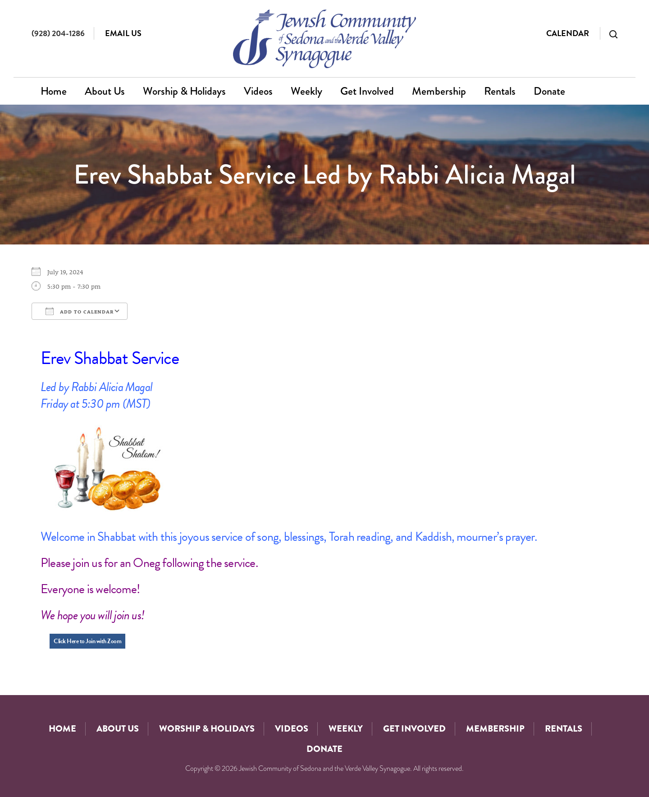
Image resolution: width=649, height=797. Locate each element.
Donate (549, 91)
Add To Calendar (80, 311)
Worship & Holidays (184, 91)
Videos (258, 91)
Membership (439, 91)
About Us (105, 91)
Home (54, 91)
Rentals (500, 91)
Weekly (306, 91)
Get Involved (367, 91)
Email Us (123, 33)
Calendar (567, 33)
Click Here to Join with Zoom (87, 641)
